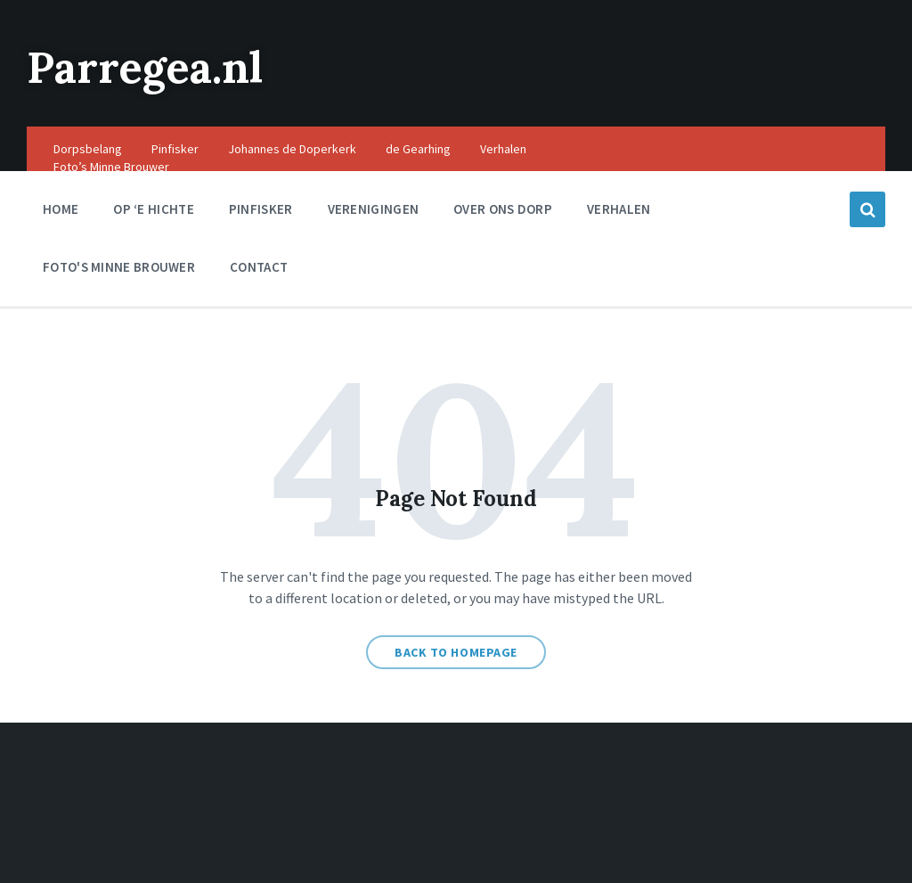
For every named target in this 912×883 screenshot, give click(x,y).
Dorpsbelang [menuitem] (87, 149)
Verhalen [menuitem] (503, 149)
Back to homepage (456, 652)
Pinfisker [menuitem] (175, 149)
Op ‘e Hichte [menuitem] (153, 208)
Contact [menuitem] (259, 266)
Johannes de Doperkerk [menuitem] (292, 149)
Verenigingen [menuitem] (373, 208)
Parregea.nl (145, 67)
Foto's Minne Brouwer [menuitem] (119, 266)
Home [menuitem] (60, 208)
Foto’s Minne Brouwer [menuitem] (111, 167)
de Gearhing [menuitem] (418, 149)
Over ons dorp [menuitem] (502, 208)
